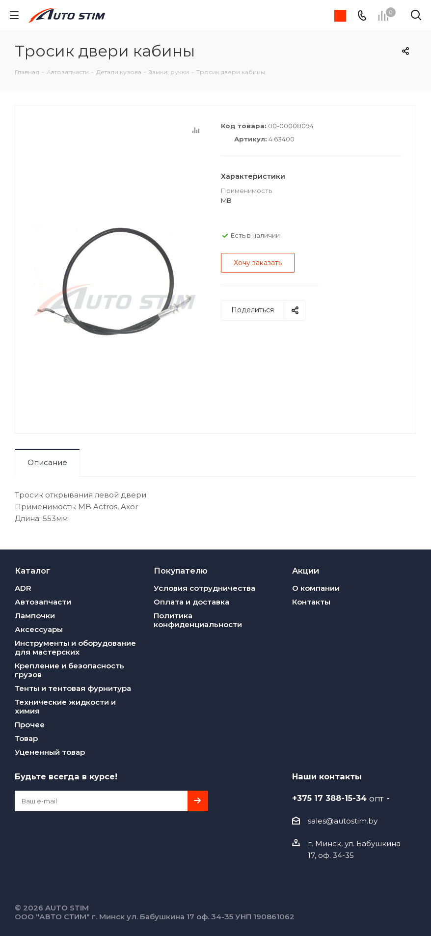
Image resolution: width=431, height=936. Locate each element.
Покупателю (181, 571)
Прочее (30, 724)
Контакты (311, 601)
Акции (305, 571)
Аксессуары (39, 629)
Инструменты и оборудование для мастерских (75, 647)
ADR (23, 588)
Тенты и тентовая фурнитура (73, 688)
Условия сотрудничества (204, 588)
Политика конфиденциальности (198, 620)
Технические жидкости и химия (65, 706)
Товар (26, 738)
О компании (316, 588)
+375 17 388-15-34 (337, 798)
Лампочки (35, 615)
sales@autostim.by (342, 821)
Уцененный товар (50, 752)
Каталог (32, 571)
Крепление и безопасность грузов (69, 670)
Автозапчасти (43, 601)
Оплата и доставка (191, 601)
